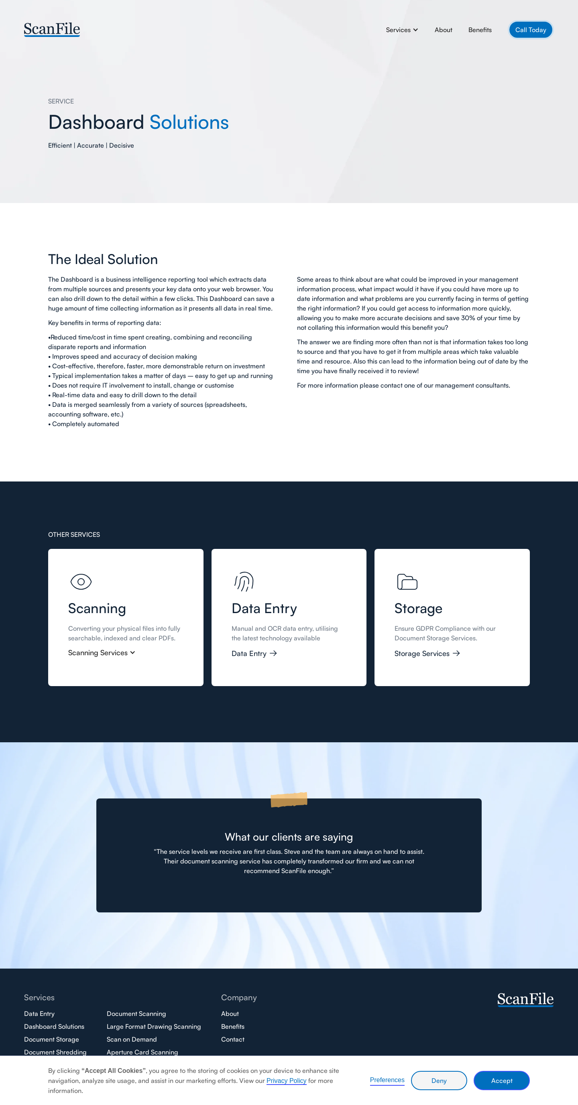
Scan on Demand (132, 1039)
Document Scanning (136, 1014)
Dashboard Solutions (54, 1026)
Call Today (530, 30)
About (443, 30)
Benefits (480, 30)
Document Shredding (55, 1052)
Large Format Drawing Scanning (154, 1026)
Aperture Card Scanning (142, 1052)
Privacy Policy (287, 1080)
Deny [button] (439, 1081)
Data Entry (39, 1014)
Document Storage (51, 1039)
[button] (402, 29)
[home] (52, 28)
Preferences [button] (387, 1080)
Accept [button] (502, 1081)
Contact (232, 1039)
